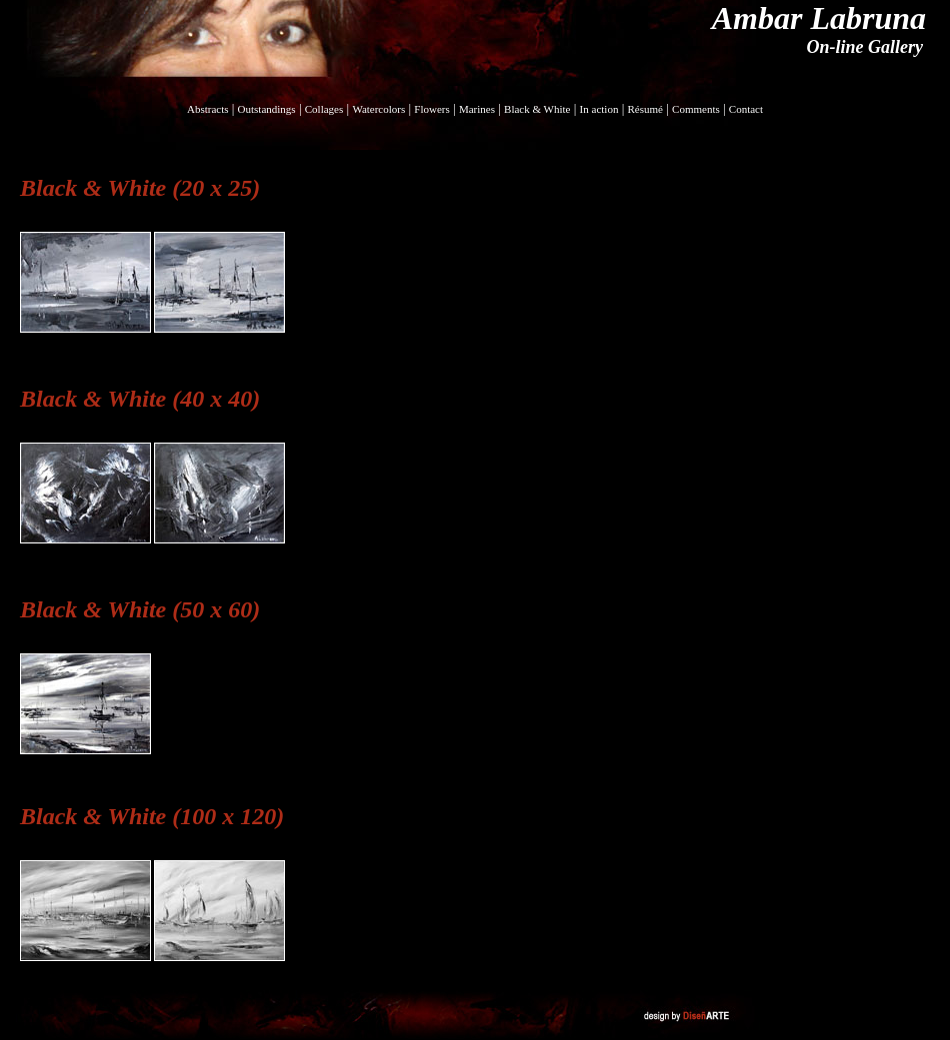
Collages (324, 109)
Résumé (645, 109)
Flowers (431, 109)
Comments (696, 109)
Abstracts (208, 109)
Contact (746, 109)
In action (599, 109)
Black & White (537, 109)
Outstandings (267, 109)
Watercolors (378, 109)
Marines (477, 109)
